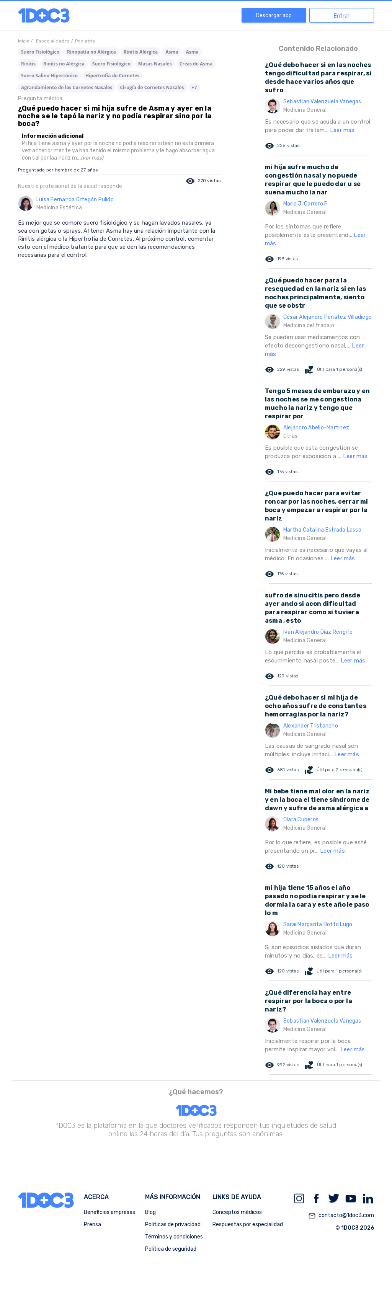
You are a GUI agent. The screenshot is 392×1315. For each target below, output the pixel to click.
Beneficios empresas (109, 1212)
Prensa (92, 1224)
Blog (150, 1212)
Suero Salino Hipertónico (49, 75)
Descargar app (274, 15)
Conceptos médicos (237, 1212)
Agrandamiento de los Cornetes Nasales (66, 87)
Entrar (342, 16)
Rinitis (28, 63)
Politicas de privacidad (173, 1224)
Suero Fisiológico (40, 52)
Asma (171, 52)
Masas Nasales (155, 63)
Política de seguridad (170, 1249)
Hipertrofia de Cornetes (112, 75)
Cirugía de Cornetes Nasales (152, 87)
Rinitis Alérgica (141, 52)
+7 (194, 87)
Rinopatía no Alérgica (91, 52)
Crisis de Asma (196, 63)
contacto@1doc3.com (341, 1216)
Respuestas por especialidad (247, 1224)
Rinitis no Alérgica (64, 63)
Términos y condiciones (174, 1236)
